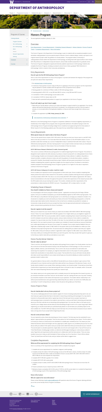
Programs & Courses (22, 13)
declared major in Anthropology (43, 83)
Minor (14, 49)
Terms (53, 401)
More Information (55, 49)
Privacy (53, 400)
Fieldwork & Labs (36, 13)
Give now (98, 1)
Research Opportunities (18, 54)
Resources (67, 13)
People (11, 13)
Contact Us (54, 404)
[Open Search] (93, 2)
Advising (15, 56)
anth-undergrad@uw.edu (51, 380)
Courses (13, 64)
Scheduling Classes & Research (63, 47)
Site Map (53, 403)
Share (33, 386)
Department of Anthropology (37, 7)
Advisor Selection (77, 47)
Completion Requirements (42, 49)
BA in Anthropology (17, 44)
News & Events (57, 13)
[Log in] (89, 2)
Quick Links (82, 1)
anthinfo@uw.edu (34, 401)
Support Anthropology (91, 394)
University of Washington (18, 408)
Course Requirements (48, 47)
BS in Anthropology (17, 46)
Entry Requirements (36, 47)
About (75, 13)
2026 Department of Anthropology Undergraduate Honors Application (51, 117)
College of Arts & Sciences (72, 1)
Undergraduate (46, 30)
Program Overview (17, 41)
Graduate (13, 60)
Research (46, 13)
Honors (14, 51)
